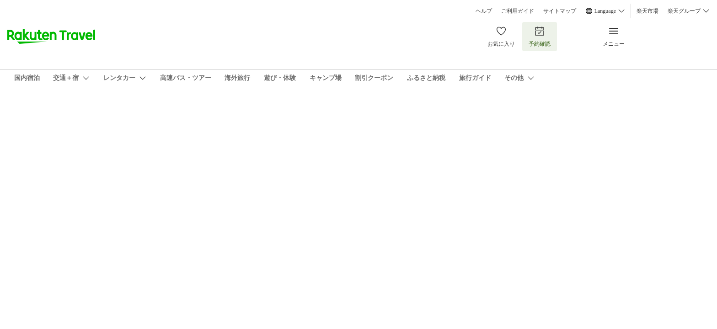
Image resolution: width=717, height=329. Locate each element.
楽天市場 (647, 11)
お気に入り (501, 36)
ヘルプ (484, 11)
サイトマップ (559, 11)
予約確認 (540, 36)
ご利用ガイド (517, 11)
